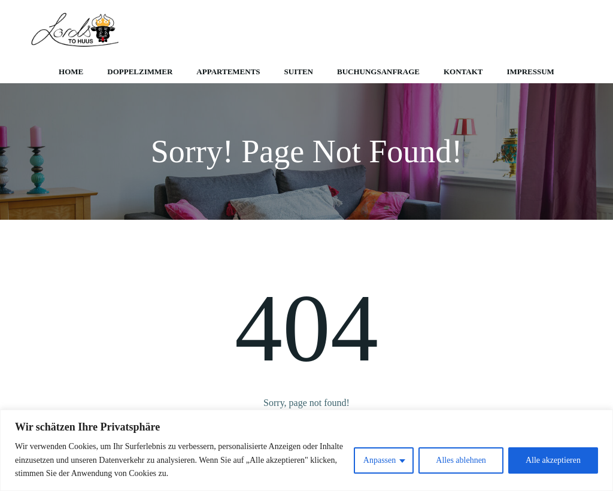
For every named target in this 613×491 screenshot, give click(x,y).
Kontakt (463, 71)
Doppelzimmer (139, 71)
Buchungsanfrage (378, 71)
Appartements (228, 71)
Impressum (530, 71)
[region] (306, 450)
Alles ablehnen (461, 460)
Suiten (298, 71)
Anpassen (379, 460)
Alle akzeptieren (553, 460)
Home (71, 71)
